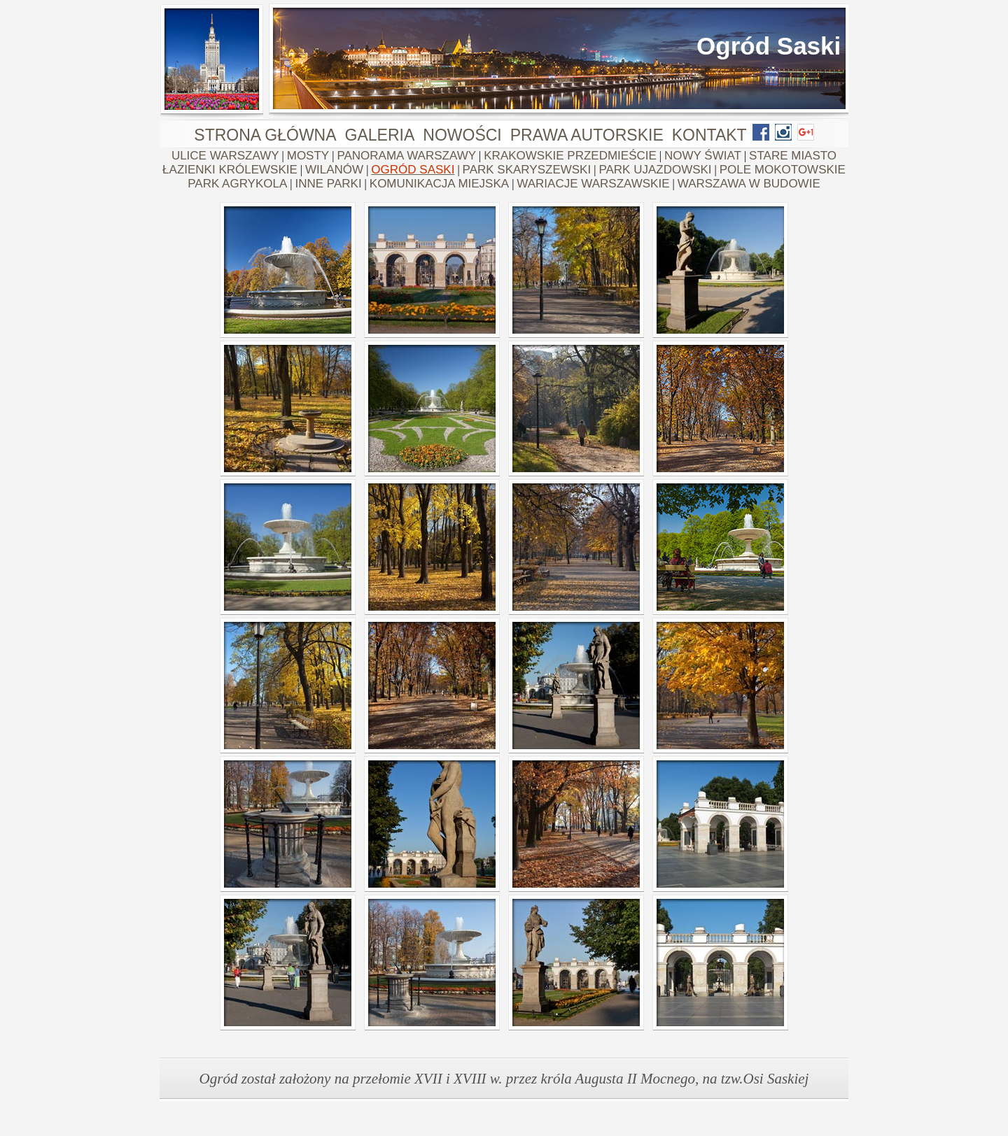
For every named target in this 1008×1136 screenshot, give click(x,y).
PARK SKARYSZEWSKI (527, 169)
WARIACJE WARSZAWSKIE (593, 183)
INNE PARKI (328, 183)
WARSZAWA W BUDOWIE (749, 183)
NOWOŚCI (462, 135)
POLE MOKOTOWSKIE (783, 169)
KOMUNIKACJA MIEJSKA (439, 183)
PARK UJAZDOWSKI (654, 169)
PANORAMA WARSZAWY (406, 155)
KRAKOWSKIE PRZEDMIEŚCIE (570, 155)
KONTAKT (709, 135)
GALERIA (380, 135)
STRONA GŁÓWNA (265, 135)
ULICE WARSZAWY (225, 155)
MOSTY (308, 155)
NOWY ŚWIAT (702, 155)
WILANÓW (334, 169)
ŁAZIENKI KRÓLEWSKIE (230, 169)
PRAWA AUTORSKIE (587, 135)
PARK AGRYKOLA (237, 183)
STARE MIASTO (792, 155)
